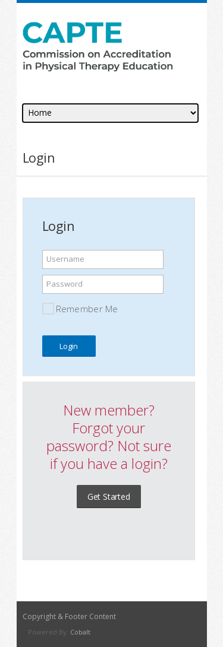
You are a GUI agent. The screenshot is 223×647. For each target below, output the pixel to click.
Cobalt (80, 631)
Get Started (108, 496)
